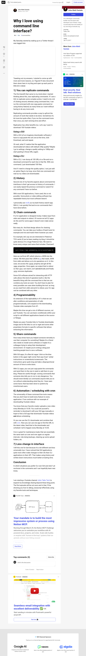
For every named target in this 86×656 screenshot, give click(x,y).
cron (18, 423)
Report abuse (39, 569)
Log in (68, 2)
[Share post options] (4, 73)
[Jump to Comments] (4, 54)
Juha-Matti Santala (23, 9)
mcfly (28, 203)
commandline (25, 35)
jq (40, 259)
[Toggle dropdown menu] (54, 496)
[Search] (8, 2)
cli (15, 35)
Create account (78, 2)
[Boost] (4, 67)
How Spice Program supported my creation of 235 (73, 56)
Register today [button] (69, 104)
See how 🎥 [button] (34, 619)
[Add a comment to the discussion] (36, 563)
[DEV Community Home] (3, 2)
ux (19, 35)
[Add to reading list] (4, 61)
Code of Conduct (29, 569)
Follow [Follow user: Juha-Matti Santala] (73, 14)
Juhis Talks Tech (43, 480)
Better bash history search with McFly (73, 65)
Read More (18, 546)
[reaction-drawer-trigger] (4, 48)
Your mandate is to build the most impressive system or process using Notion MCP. (34, 521)
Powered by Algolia (57, 2)
